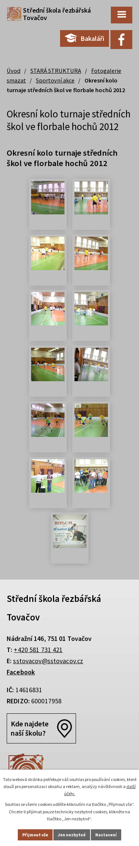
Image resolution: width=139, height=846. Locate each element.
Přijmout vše (35, 834)
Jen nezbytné (72, 834)
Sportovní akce (55, 80)
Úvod (13, 70)
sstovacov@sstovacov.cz (48, 661)
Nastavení (106, 834)
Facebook (21, 672)
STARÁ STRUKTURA (55, 70)
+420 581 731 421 (38, 649)
